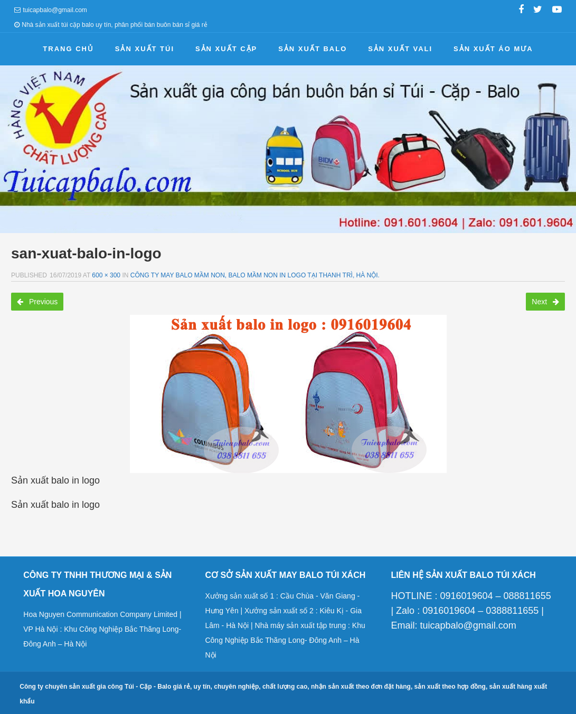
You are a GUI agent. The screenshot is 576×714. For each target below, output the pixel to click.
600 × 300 (106, 275)
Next (545, 301)
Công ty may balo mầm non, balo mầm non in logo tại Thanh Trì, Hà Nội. (255, 275)
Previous (37, 301)
